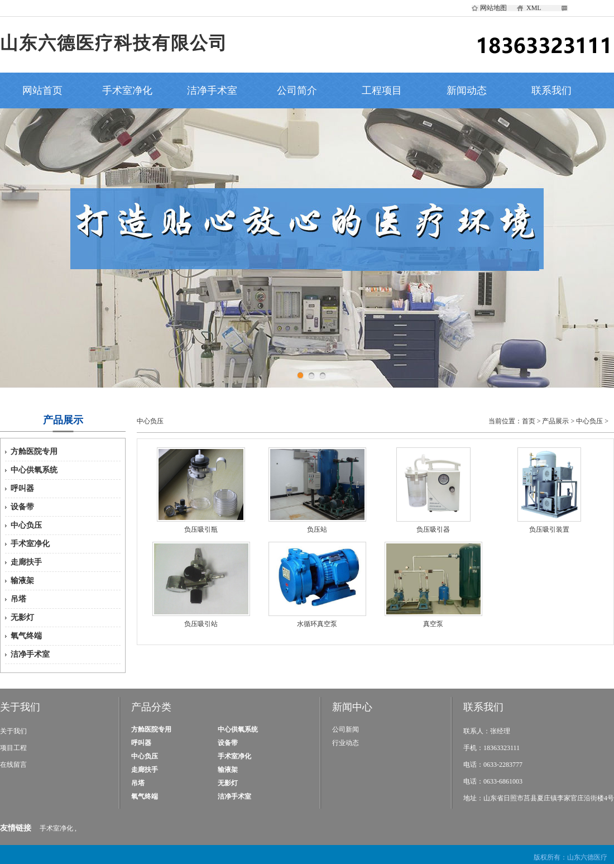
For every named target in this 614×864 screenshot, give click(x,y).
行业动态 (345, 743)
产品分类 (151, 707)
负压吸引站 (201, 624)
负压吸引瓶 (201, 529)
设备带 (22, 507)
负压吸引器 (433, 529)
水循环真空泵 (317, 624)
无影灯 (22, 617)
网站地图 (493, 8)
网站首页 (42, 90)
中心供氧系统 (34, 470)
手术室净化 (127, 90)
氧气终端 (26, 636)
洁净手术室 (212, 90)
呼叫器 (22, 488)
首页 (528, 421)
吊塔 (18, 599)
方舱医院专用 (34, 451)
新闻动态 (467, 90)
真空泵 (433, 624)
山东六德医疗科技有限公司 (114, 43)
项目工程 (13, 748)
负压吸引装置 (549, 529)
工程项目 (382, 90)
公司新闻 (345, 729)
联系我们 (551, 90)
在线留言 (13, 764)
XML (533, 8)
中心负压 (26, 525)
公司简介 (297, 90)
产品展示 (555, 421)
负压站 (317, 529)
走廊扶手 (26, 562)
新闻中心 (352, 707)
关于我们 (20, 707)
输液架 (22, 580)
